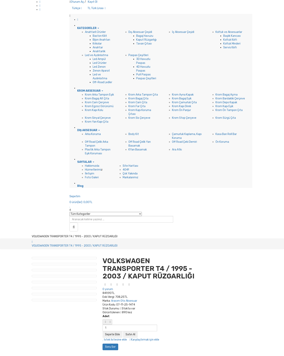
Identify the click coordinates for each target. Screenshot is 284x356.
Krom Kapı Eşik (224, 106)
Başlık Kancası (232, 36)
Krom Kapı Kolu (94, 110)
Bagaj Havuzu (144, 36)
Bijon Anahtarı (101, 39)
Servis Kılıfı (230, 47)
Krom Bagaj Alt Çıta (97, 98)
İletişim (89, 173)
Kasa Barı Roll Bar (226, 134)
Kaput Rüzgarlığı (146, 39)
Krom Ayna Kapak (183, 94)
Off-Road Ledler (102, 82)
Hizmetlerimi (93, 169)
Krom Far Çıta (136, 106)
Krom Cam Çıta (137, 102)
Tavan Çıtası (144, 43)
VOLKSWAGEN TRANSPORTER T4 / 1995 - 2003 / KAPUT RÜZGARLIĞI (74, 245)
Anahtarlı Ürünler (95, 32)
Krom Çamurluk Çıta (184, 102)
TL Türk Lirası (96, 8)
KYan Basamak (137, 149)
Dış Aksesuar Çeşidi (140, 32)
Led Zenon (99, 66)
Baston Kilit (100, 36)
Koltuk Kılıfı (230, 39)
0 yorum (108, 289)
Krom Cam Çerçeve (97, 102)
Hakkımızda (92, 165)
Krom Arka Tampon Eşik (99, 94)
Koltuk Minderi (231, 43)
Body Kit (133, 134)
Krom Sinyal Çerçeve (98, 118)
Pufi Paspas (143, 74)
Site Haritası (130, 165)
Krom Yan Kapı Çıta (96, 121)
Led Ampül (99, 59)
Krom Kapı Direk (181, 106)
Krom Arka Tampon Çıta (143, 94)
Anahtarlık (99, 51)
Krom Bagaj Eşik (182, 98)
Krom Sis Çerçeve (139, 118)
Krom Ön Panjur (181, 110)
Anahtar (98, 47)
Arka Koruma (93, 134)
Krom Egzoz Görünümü (99, 106)
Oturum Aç (77, 1)
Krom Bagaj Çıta (138, 98)
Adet (106, 316)
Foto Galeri (92, 177)
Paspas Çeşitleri (138, 55)
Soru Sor (110, 346)
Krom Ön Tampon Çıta (229, 110)
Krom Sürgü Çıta (226, 118)
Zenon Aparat (101, 70)
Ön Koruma (222, 141)
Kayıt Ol (92, 1)
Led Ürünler (100, 63)
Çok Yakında (130, 173)
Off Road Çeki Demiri (184, 141)
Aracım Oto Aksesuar (124, 300)
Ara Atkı (177, 149)
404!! (126, 169)
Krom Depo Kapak (226, 102)
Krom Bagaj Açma (227, 94)
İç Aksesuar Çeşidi (183, 32)
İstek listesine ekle (115, 339)
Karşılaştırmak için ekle (144, 339)
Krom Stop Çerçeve (184, 118)
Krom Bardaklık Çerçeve (230, 98)
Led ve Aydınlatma (96, 55)
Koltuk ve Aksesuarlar (229, 32)
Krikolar (97, 43)
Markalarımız (130, 177)
